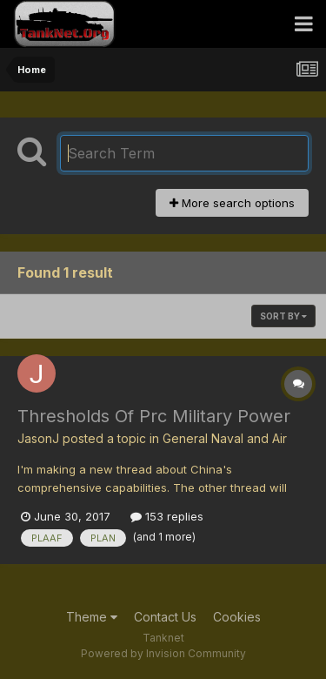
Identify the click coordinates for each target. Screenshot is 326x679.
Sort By (283, 316)
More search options (232, 203)
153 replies (166, 516)
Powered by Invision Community (163, 653)
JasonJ (38, 438)
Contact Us (165, 616)
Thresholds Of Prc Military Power (153, 416)
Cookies (237, 616)
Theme (91, 616)
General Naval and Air (225, 438)
